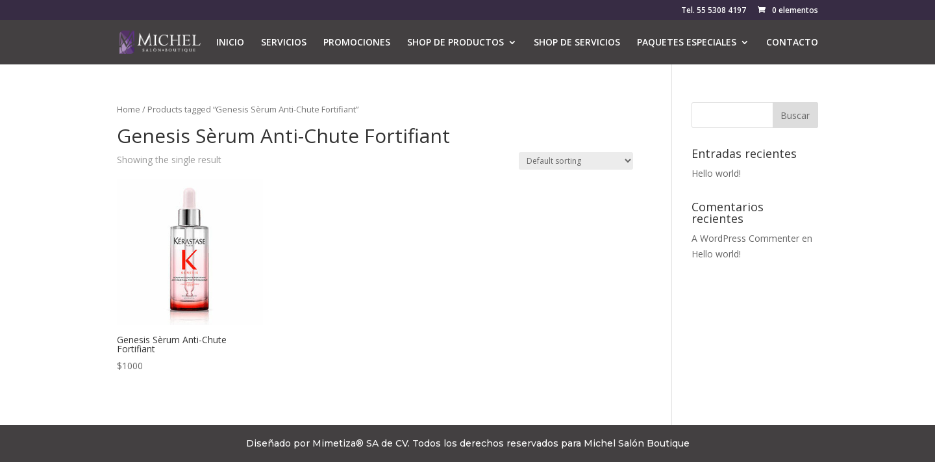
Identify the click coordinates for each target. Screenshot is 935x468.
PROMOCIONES (356, 43)
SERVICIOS (283, 43)
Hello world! (716, 173)
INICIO (230, 43)
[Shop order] (576, 161)
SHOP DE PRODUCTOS (455, 43)
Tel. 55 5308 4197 (713, 11)
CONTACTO (792, 43)
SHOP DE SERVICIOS (577, 43)
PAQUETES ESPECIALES (686, 43)
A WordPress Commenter (745, 238)
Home (128, 109)
